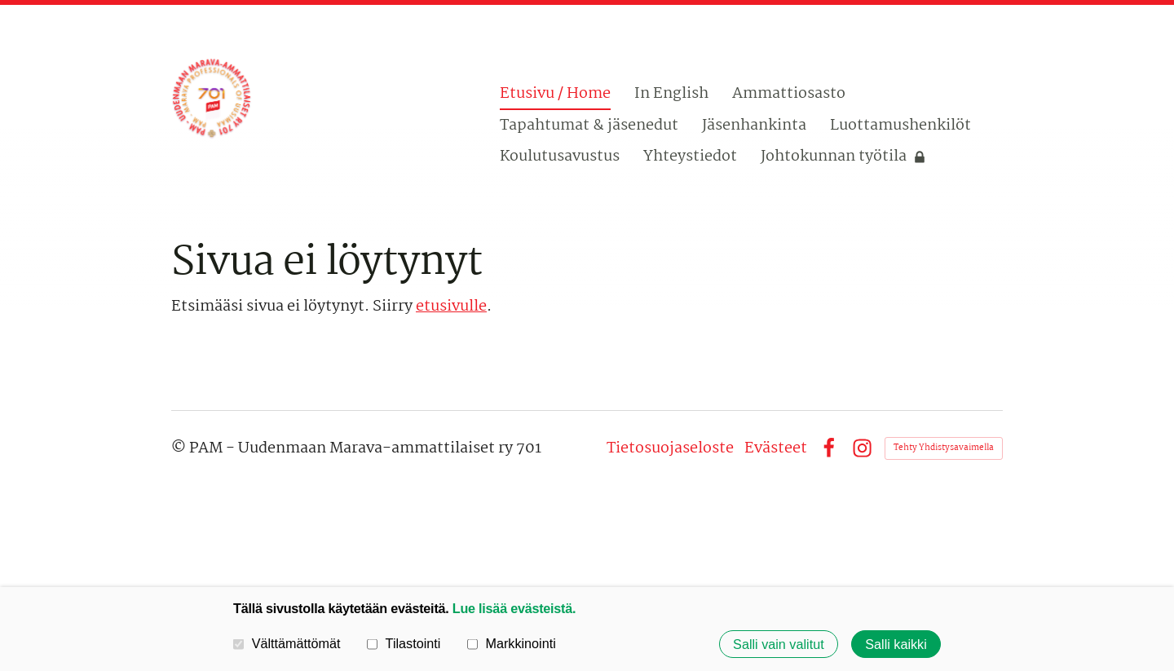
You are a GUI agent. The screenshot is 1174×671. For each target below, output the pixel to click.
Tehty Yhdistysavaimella (944, 448)
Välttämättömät (287, 643)
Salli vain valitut (778, 644)
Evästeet (775, 448)
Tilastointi (403, 643)
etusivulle (451, 306)
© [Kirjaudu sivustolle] (180, 448)
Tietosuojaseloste (670, 448)
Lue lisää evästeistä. (514, 608)
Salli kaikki (896, 644)
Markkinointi (511, 643)
